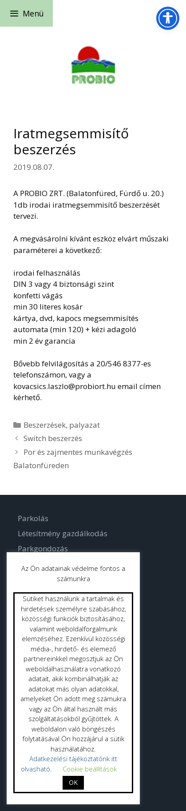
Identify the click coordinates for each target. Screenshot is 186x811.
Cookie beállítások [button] (90, 768)
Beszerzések (45, 425)
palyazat (84, 425)
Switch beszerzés (53, 438)
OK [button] (73, 782)
